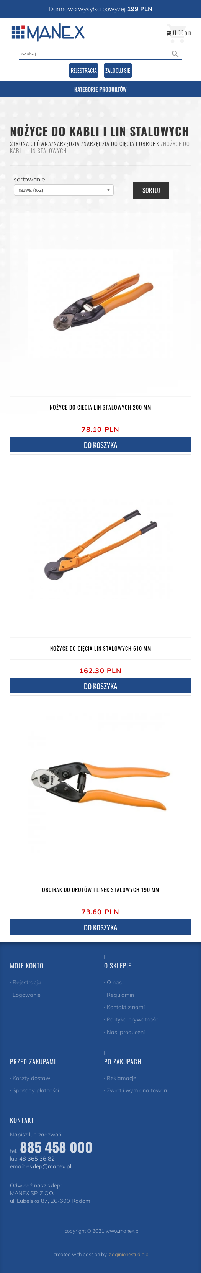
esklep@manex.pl (48, 1166)
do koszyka (100, 927)
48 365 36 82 (37, 1158)
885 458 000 (56, 1146)
